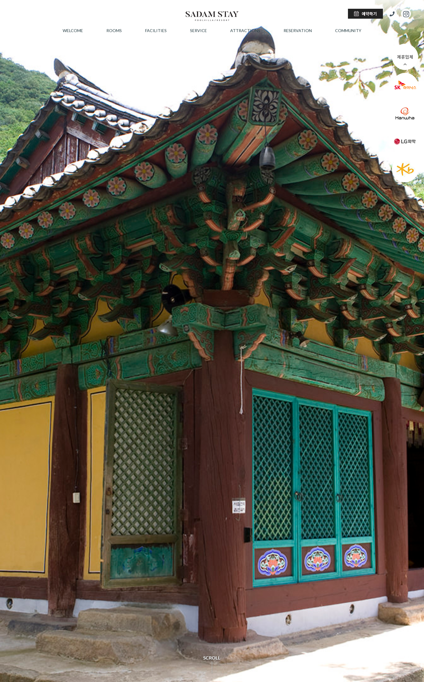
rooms (114, 30)
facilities (156, 30)
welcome (73, 30)
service (198, 30)
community (348, 30)
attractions (245, 30)
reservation (298, 30)
